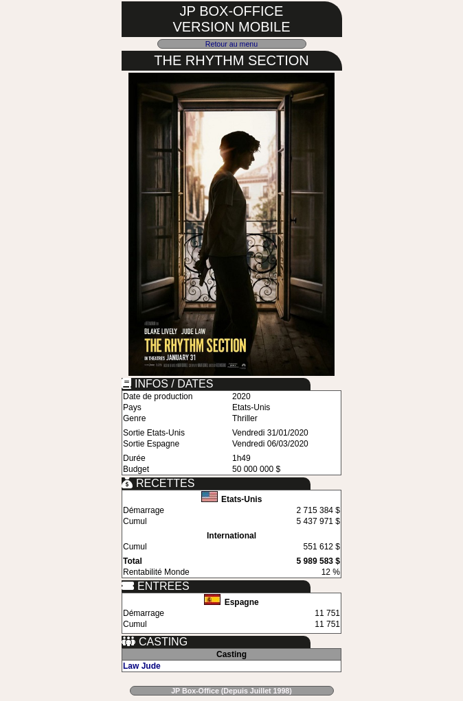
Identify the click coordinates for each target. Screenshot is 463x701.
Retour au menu (231, 44)
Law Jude (142, 666)
